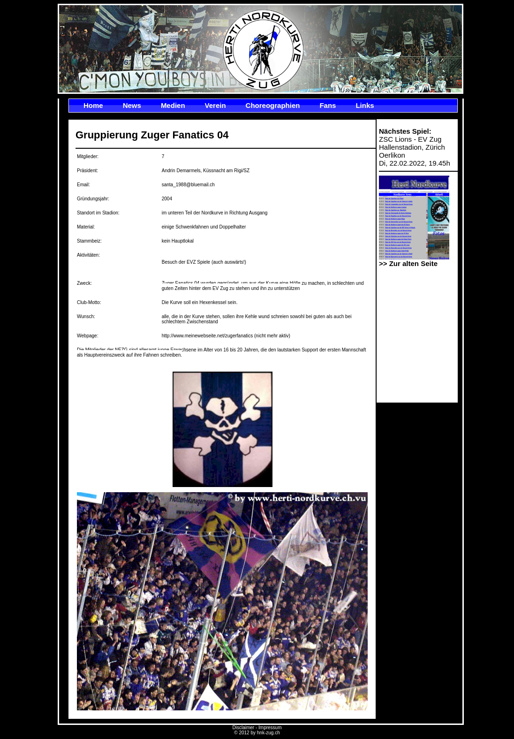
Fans (327, 105)
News (132, 105)
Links (364, 105)
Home (93, 105)
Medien (173, 105)
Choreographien (273, 105)
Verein (215, 105)
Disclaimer (243, 727)
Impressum (269, 727)
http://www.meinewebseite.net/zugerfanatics (207, 335)
